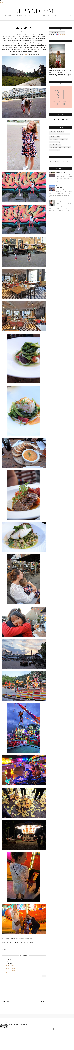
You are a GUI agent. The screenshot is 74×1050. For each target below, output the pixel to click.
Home (1, 2)
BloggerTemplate (46, 1015)
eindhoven (23, 942)
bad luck (9, 942)
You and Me (53, 136)
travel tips (53, 150)
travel (65, 147)
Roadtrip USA (62, 134)
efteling (16, 942)
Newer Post (6, 1001)
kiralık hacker (10, 965)
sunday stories (54, 147)
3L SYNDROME (37, 11)
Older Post (41, 1001)
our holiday (53, 142)
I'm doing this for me (61, 201)
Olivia (51, 134)
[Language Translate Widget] (57, 32)
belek (7, 972)
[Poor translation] (5, 1026)
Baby (51, 131)
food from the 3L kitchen (57, 139)
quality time (53, 144)
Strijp (26, 54)
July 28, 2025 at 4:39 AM (12, 961)
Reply (44, 975)
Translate (60, 34)
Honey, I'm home (60, 172)
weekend (31, 942)
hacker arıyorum (10, 967)
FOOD (58, 131)
